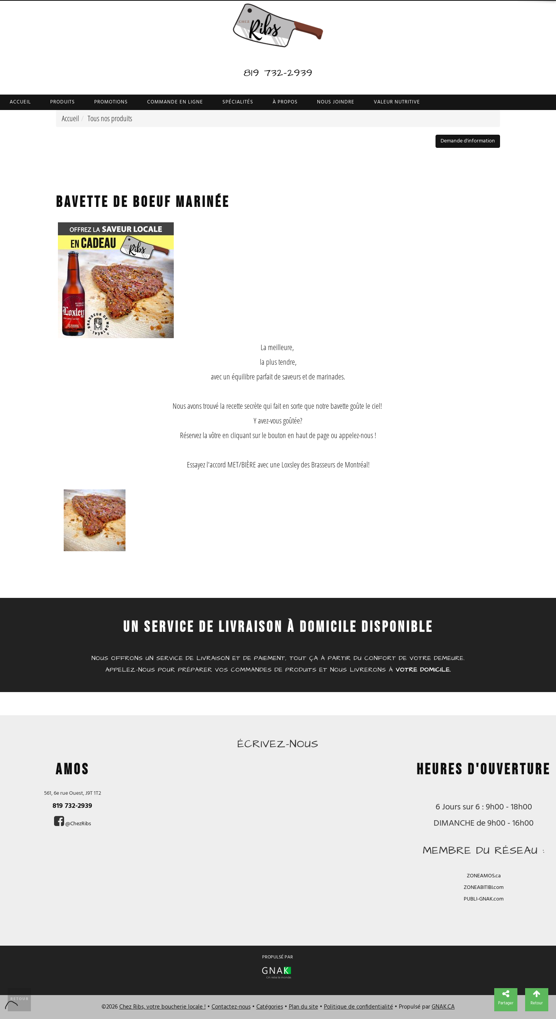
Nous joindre (335, 102)
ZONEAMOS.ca (484, 876)
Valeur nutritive (397, 102)
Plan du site (303, 1007)
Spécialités (237, 102)
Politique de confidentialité (358, 1007)
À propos (285, 102)
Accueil (20, 102)
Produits (62, 102)
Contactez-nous (231, 1007)
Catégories (269, 1007)
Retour (19, 999)
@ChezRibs (78, 823)
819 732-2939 (278, 72)
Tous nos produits (110, 118)
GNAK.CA (443, 1007)
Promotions (111, 102)
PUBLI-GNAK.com (483, 899)
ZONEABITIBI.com (483, 887)
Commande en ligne (175, 102)
